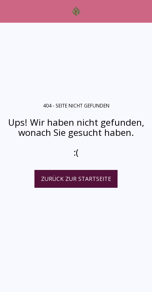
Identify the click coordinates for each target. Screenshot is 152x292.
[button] (9, 10)
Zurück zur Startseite (76, 178)
